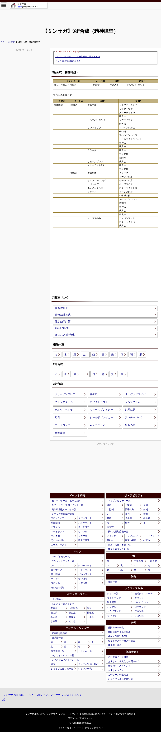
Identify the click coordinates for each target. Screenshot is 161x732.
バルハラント (85, 522)
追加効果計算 (63, 321)
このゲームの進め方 (118, 674)
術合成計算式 (63, 314)
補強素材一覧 (57, 651)
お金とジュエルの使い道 (120, 679)
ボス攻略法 (57, 599)
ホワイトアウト (99, 402)
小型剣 (128, 505)
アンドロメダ (62, 425)
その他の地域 (57, 540)
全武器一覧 (57, 637)
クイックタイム (64, 402)
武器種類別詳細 (59, 633)
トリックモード (151, 536)
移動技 (110, 540)
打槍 (109, 518)
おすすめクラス (116, 670)
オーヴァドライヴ (135, 394)
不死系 (90, 617)
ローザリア (84, 527)
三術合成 (152, 561)
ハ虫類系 (73, 608)
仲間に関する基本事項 (119, 632)
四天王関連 (84, 540)
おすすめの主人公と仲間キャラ (124, 661)
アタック (111, 536)
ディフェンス (132, 536)
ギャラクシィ (97, 425)
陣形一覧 (112, 581)
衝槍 (145, 514)
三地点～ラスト (59, 544)
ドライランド (57, 531)
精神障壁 (60, 433)
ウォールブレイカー (101, 409)
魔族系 (72, 617)
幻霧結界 (130, 409)
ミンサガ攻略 (7, 42)
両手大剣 (129, 509)
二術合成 (138, 561)
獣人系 (54, 612)
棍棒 (127, 522)
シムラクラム (132, 402)
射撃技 (146, 540)
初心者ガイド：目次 (118, 657)
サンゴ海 (55, 536)
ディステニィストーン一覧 (65, 659)
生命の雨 (130, 425)
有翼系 (54, 608)
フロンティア (57, 518)
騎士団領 (55, 522)
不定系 (54, 617)
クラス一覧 (112, 593)
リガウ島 (82, 536)
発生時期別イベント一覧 (64, 509)
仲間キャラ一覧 (116, 627)
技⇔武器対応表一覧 (118, 531)
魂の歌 (94, 394)
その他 (72, 621)
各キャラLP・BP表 (117, 636)
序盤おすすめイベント (119, 665)
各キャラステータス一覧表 (121, 640)
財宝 (53, 664)
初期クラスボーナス (145, 593)
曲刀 (127, 514)
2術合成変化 (62, 328)
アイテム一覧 (85, 651)
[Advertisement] (80, 16)
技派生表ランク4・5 (118, 549)
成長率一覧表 (115, 645)
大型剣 (110, 509)
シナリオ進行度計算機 (63, 514)
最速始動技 (130, 540)
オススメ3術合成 (65, 334)
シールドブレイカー (101, 417)
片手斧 (128, 518)
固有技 (110, 527)
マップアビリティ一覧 (119, 500)
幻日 (57, 417)
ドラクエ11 (77, 728)
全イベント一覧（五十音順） (66, 500)
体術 (109, 505)
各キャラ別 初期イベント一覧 (67, 505)
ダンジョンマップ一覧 (63, 561)
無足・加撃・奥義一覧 (119, 544)
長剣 (145, 505)
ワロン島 (82, 531)
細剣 (145, 509)
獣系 (89, 608)
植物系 (90, 612)
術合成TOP (61, 308)
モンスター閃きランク (63, 604)
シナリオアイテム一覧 (63, 655)
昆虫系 (72, 612)
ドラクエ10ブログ (94, 728)
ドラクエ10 (64, 728)
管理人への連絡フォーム (80, 718)
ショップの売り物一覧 (62, 668)
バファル (55, 527)
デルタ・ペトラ (64, 409)
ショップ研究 (85, 668)
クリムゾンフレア (65, 394)
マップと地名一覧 (61, 556)
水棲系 (54, 621)
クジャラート (85, 518)
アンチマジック (134, 417)
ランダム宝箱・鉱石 (88, 664)
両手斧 (146, 518)
